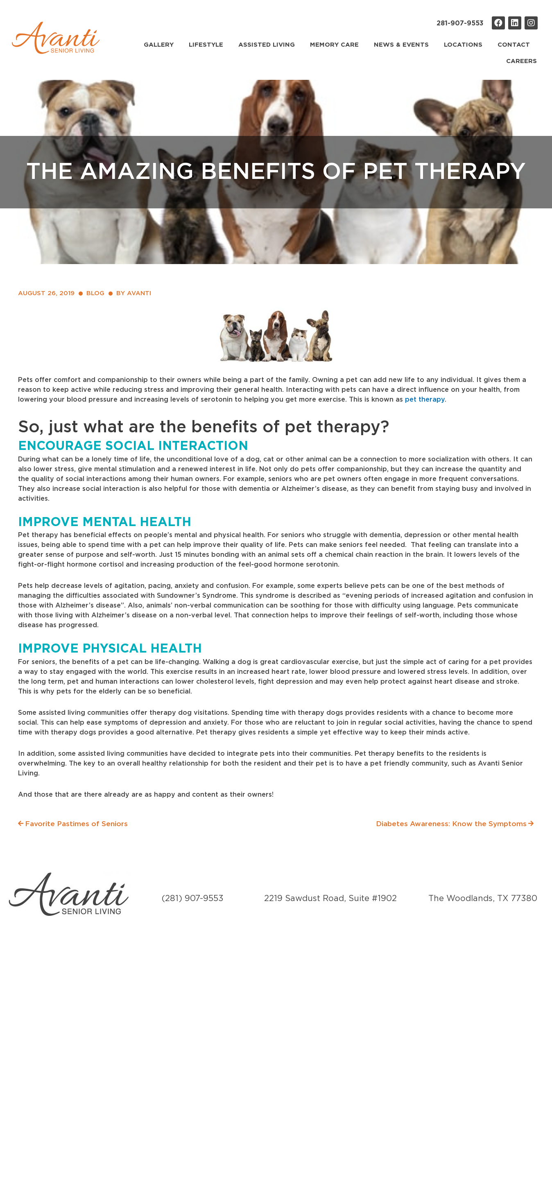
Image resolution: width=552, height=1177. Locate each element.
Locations (463, 45)
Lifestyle (206, 45)
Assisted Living (266, 45)
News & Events (401, 45)
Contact (514, 45)
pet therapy (425, 399)
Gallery (159, 45)
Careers (521, 61)
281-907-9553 (460, 23)
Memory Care (334, 45)
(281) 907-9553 (193, 899)
